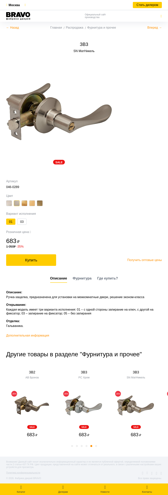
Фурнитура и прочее (101, 27)
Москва (14, 5)
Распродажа (74, 27)
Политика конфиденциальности (23, 472)
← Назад (12, 27)
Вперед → (154, 27)
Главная (56, 27)
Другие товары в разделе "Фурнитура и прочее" (74, 354)
